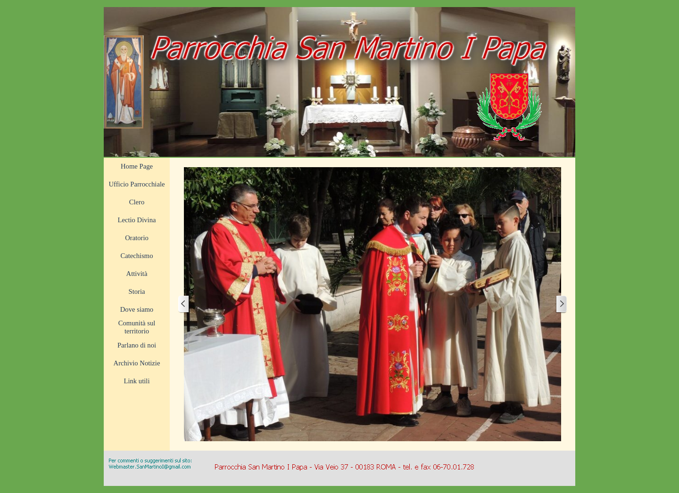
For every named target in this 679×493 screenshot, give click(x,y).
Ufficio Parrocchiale (137, 184)
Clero (137, 202)
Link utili (137, 381)
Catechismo (136, 255)
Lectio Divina (137, 220)
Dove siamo (136, 309)
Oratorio (137, 238)
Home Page (137, 166)
